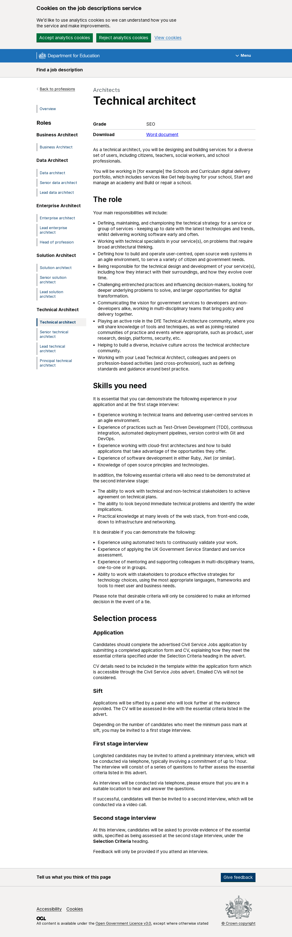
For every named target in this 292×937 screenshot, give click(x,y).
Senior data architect (58, 182)
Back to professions (57, 89)
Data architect (52, 173)
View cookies (168, 38)
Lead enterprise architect (53, 230)
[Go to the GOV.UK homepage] (67, 56)
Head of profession (57, 242)
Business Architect (56, 147)
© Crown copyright (238, 923)
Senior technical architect (54, 334)
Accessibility (49, 909)
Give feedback (238, 877)
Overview (48, 108)
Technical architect (58, 322)
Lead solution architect (51, 294)
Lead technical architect (52, 348)
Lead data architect (57, 192)
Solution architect (56, 267)
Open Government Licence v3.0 (123, 923)
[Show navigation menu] (243, 55)
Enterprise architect (57, 218)
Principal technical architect (56, 363)
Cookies (74, 909)
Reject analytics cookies (123, 37)
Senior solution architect (53, 279)
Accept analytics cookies (64, 37)
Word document (162, 134)
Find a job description (59, 69)
